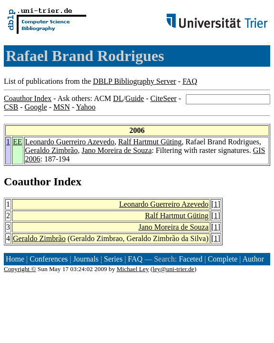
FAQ (190, 81)
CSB (11, 107)
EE (17, 142)
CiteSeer (164, 98)
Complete (222, 259)
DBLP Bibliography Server (134, 81)
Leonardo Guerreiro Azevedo (69, 142)
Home (15, 259)
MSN (61, 107)
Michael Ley (133, 268)
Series (113, 259)
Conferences (49, 259)
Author (253, 259)
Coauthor (27, 181)
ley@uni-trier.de (173, 268)
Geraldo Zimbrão (51, 150)
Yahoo (85, 107)
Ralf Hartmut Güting (150, 142)
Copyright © (20, 268)
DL (118, 98)
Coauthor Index (27, 98)
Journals (85, 259)
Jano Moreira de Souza (116, 150)
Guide (134, 98)
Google (36, 107)
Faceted (191, 259)
